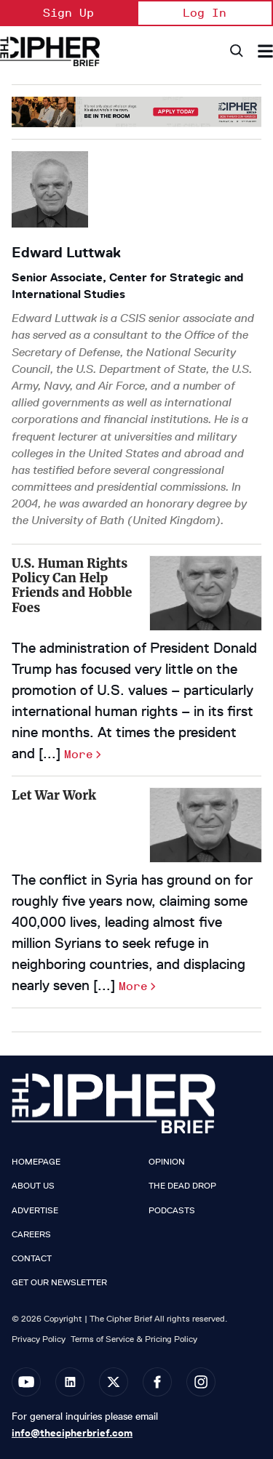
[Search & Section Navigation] (265, 51)
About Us (33, 1186)
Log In (204, 13)
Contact (32, 1258)
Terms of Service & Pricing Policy (134, 1338)
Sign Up (68, 13)
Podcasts (172, 1210)
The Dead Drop (182, 1186)
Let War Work (54, 795)
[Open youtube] (26, 1381)
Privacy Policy (39, 1338)
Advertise (35, 1210)
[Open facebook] (157, 1381)
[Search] (235, 51)
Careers (31, 1234)
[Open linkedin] (69, 1381)
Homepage (36, 1162)
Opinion (167, 1162)
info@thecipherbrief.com (72, 1432)
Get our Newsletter (59, 1282)
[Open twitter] (113, 1381)
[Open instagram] (200, 1381)
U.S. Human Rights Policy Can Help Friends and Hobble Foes (72, 585)
